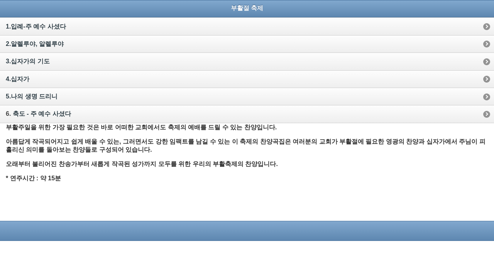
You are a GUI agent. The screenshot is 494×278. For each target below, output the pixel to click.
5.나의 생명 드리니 (32, 96)
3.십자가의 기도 (28, 61)
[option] (247, 26)
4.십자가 (17, 79)
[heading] (247, 8)
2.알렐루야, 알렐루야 (35, 44)
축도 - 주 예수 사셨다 (42, 113)
